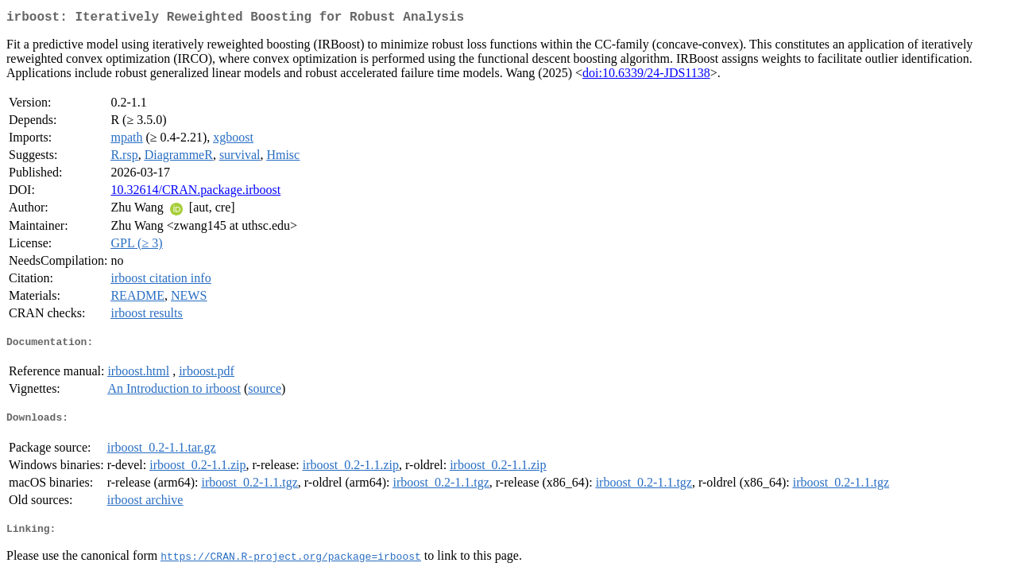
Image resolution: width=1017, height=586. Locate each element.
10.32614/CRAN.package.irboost (195, 193)
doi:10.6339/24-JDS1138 (646, 76)
